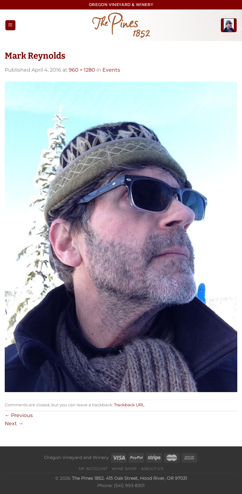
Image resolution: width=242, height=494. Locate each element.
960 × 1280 (82, 70)
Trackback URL (129, 405)
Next (14, 423)
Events (111, 70)
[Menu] (10, 25)
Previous (19, 415)
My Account (93, 468)
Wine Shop (124, 468)
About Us (152, 468)
